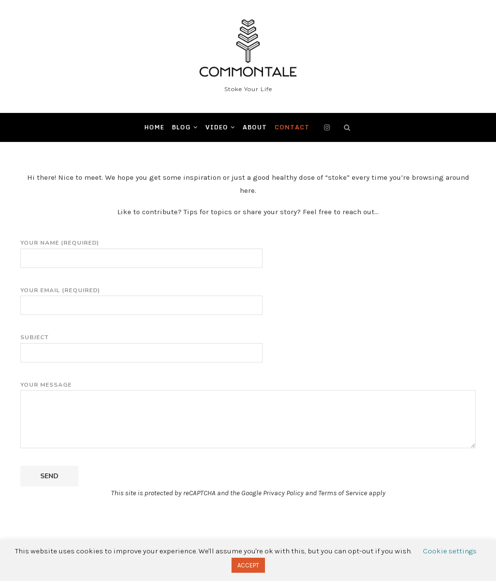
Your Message (248, 390)
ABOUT (255, 127)
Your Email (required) (141, 298)
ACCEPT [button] (248, 565)
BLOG (181, 127)
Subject (141, 345)
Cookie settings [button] (450, 551)
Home (154, 127)
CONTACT (292, 127)
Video (216, 127)
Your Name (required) (141, 250)
